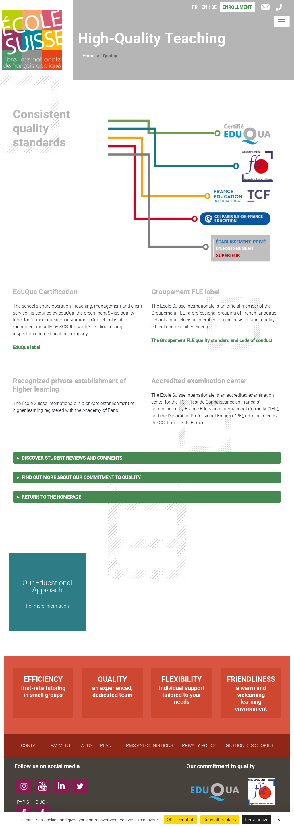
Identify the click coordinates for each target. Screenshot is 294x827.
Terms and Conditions (147, 745)
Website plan (95, 745)
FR (195, 7)
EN (204, 7)
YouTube (44, 784)
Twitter (82, 784)
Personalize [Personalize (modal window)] (256, 819)
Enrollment (237, 7)
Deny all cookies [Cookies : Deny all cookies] (219, 819)
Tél (280, 8)
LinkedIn (63, 784)
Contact (31, 745)
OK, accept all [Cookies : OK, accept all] (180, 819)
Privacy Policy (199, 745)
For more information (47, 606)
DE (214, 7)
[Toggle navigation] (282, 21)
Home (88, 56)
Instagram (26, 784)
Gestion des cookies (249, 745)
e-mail (267, 8)
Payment (61, 745)
